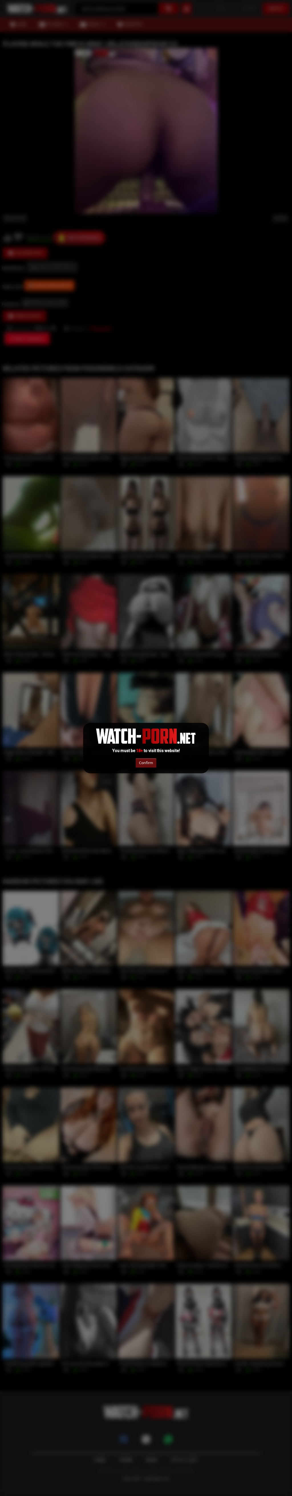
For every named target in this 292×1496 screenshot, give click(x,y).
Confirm (146, 762)
